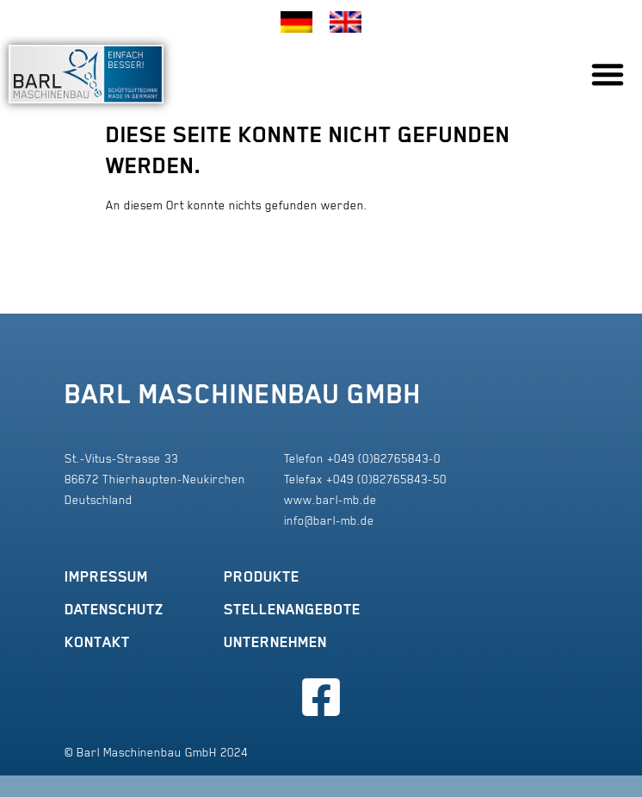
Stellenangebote (292, 609)
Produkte (261, 576)
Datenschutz (114, 609)
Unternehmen (275, 642)
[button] (607, 74)
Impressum (106, 576)
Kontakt (97, 642)
